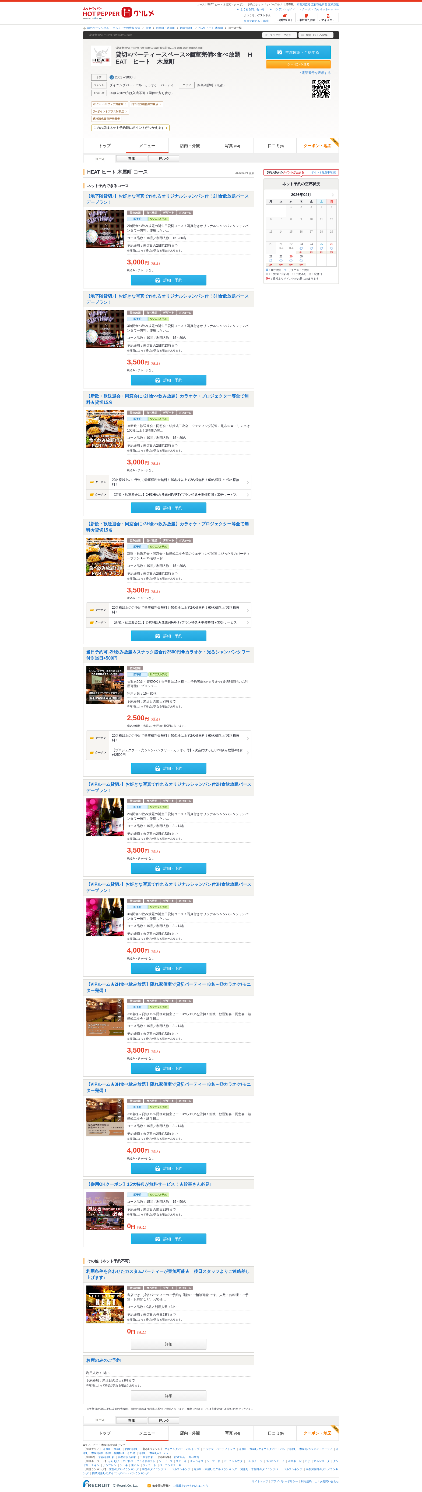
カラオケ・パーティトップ (219, 1449)
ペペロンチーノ (275, 1461)
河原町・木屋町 (165, 27)
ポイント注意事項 (322, 172)
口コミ (276, 145)
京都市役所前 (319, 4)
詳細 (169, 1344)
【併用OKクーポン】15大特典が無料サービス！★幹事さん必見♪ (149, 1184)
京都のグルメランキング (124, 1469)
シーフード (213, 1461)
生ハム (135, 1465)
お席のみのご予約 (103, 1360)
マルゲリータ (322, 1461)
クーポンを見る (298, 64)
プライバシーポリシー (284, 1481)
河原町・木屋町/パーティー (155, 1453)
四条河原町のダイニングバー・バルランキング (120, 1473)
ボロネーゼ (294, 1461)
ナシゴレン (109, 1465)
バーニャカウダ (233, 1461)
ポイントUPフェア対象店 (108, 104)
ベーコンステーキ (170, 1465)
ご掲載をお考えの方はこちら (190, 1485)
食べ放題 (193, 1457)
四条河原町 (187, 27)
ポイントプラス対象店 (110, 111)
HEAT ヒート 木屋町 (211, 27)
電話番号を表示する (316, 73)
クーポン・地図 (321, 143)
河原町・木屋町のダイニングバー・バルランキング (271, 1469)
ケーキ (124, 1465)
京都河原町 (303, 4)
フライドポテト (145, 1461)
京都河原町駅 (106, 1457)
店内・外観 (190, 145)
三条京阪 (333, 4)
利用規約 (306, 1481)
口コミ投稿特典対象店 (144, 104)
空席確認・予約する (302, 52)
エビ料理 (127, 1461)
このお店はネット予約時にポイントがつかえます (128, 128)
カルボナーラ (254, 1461)
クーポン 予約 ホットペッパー (320, 9)
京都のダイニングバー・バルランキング (166, 1469)
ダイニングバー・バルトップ (181, 1449)
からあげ (113, 1461)
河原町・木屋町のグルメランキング (215, 1469)
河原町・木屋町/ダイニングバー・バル (262, 1449)
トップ (105, 145)
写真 (232, 145)
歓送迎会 (179, 1457)
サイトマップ (260, 1481)
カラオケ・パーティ (159, 85)
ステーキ (181, 1461)
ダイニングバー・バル (126, 85)
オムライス (196, 1461)
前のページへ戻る (98, 27)
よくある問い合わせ (252, 9)
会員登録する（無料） (257, 20)
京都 (148, 27)
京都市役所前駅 (127, 1457)
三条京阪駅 (146, 1457)
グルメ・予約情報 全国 (126, 27)
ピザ (307, 1461)
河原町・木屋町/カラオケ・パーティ (310, 1449)
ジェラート (149, 1465)
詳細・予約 (172, 280)
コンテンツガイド (284, 9)
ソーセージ (165, 1461)
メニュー (147, 145)
